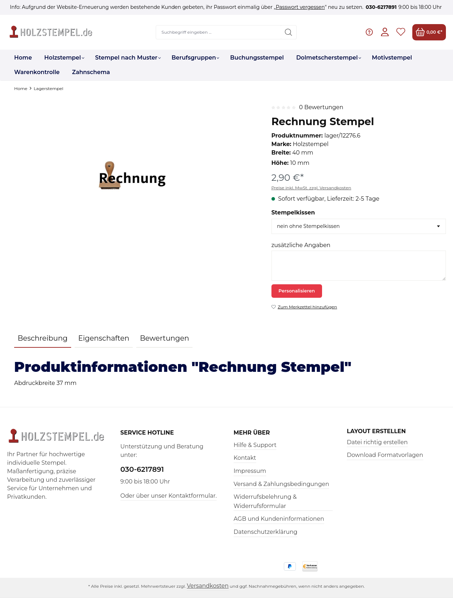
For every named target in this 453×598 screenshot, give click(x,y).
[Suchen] (289, 32)
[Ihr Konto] (384, 32)
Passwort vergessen (300, 7)
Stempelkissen (293, 212)
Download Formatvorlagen (385, 455)
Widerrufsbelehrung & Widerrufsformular (265, 501)
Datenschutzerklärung (265, 532)
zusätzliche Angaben (301, 245)
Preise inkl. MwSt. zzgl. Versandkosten (311, 187)
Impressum (250, 471)
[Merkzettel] (400, 32)
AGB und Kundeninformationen (279, 518)
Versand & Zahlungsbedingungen (281, 484)
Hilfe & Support (255, 445)
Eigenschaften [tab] (103, 338)
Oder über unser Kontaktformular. (168, 495)
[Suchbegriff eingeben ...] (219, 32)
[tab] (42, 338)
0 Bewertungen (321, 107)
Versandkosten (208, 585)
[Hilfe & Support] (369, 32)
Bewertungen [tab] (164, 338)
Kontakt (245, 457)
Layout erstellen (376, 431)
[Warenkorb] (429, 32)
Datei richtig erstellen (377, 442)
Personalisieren (297, 291)
